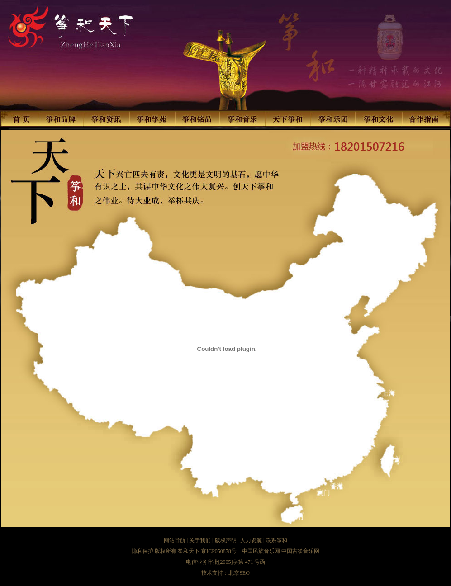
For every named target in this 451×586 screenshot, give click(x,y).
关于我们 (200, 540)
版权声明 (226, 540)
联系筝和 (276, 540)
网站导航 (174, 540)
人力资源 (251, 540)
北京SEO (239, 573)
